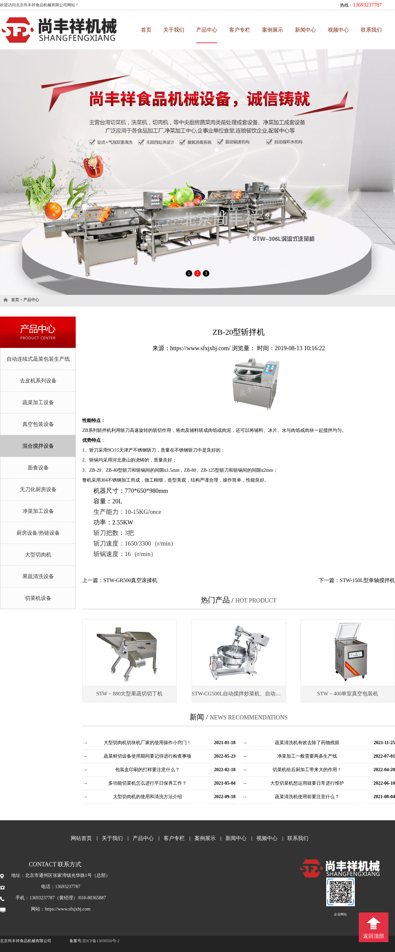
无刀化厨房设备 (38, 489)
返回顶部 (373, 936)
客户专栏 (239, 30)
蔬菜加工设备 (38, 402)
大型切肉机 (38, 554)
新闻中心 (305, 30)
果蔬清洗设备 (38, 576)
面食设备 (38, 467)
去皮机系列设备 (38, 380)
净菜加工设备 (38, 511)
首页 (146, 30)
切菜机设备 (38, 598)
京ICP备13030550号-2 (100, 940)
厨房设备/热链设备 (38, 533)
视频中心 (338, 30)
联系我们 (371, 30)
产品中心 (206, 30)
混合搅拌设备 (38, 446)
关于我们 (173, 30)
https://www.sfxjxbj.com (67, 909)
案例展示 (272, 30)
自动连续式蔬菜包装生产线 (38, 359)
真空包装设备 (38, 424)
